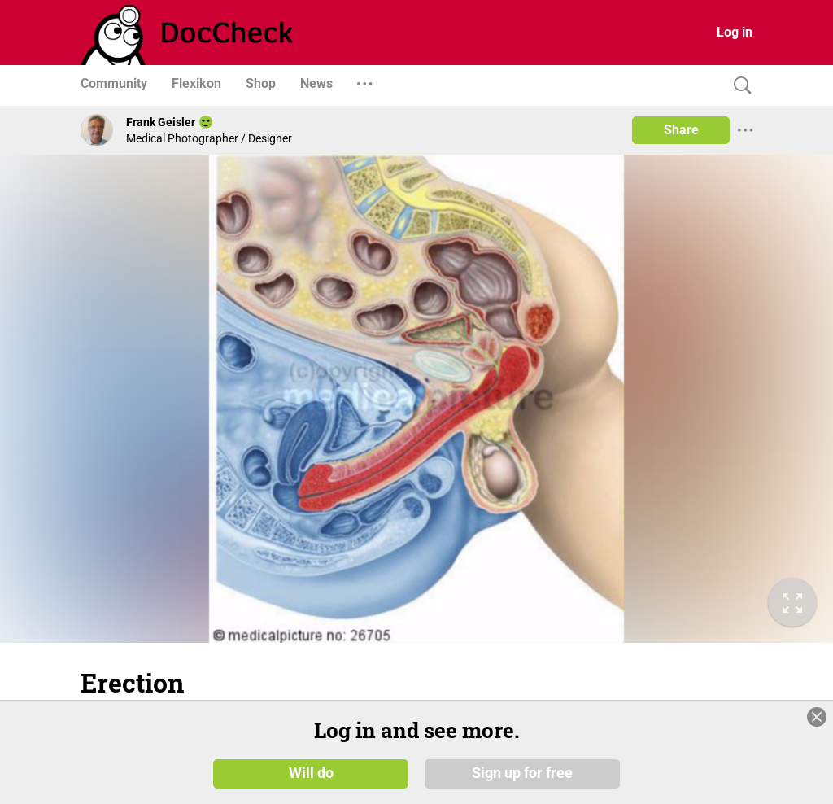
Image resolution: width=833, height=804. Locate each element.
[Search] (738, 86)
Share (681, 130)
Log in (734, 32)
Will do (311, 773)
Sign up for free (522, 773)
